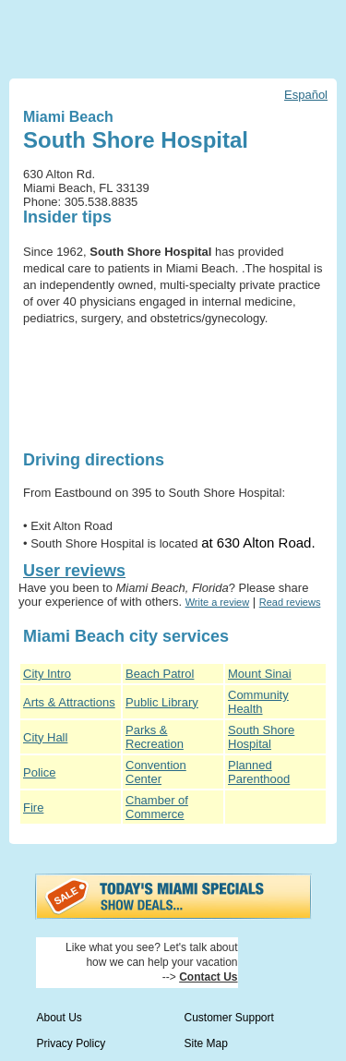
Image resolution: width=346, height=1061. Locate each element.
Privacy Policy (71, 1043)
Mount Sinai (260, 674)
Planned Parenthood (259, 772)
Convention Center (155, 772)
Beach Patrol (159, 674)
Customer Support (229, 1017)
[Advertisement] (80, 389)
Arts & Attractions (69, 702)
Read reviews (290, 602)
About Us (59, 1017)
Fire (33, 807)
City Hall (45, 737)
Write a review (217, 602)
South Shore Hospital (261, 737)
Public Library (161, 702)
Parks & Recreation (154, 737)
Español (306, 95)
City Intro (47, 674)
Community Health (258, 702)
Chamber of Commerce (156, 807)
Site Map (206, 1043)
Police (39, 772)
